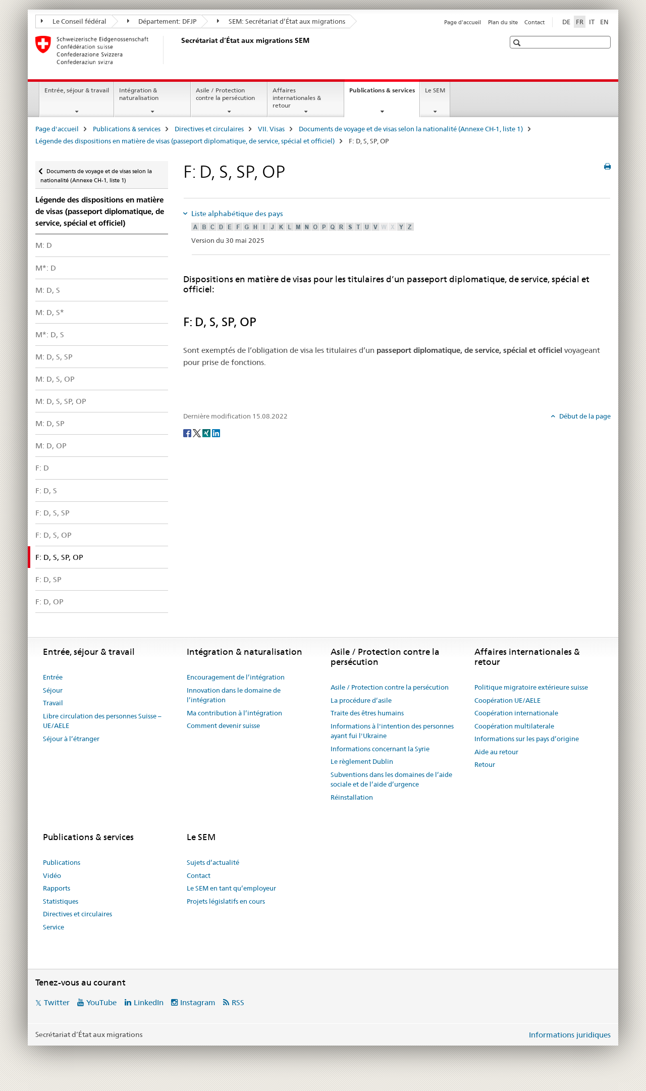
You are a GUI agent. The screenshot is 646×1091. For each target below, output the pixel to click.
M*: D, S (49, 334)
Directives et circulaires (209, 129)
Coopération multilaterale (514, 726)
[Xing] (207, 433)
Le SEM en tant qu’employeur (231, 888)
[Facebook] (188, 433)
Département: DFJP (162, 21)
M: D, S (47, 290)
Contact (534, 22)
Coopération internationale (516, 713)
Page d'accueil (462, 22)
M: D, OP (51, 445)
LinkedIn (149, 1002)
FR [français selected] (579, 22)
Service (53, 927)
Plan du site (503, 22)
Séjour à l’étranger (71, 739)
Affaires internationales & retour (297, 97)
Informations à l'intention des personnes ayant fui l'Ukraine (392, 731)
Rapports (56, 888)
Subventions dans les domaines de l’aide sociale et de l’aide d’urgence (391, 779)
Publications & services (384, 93)
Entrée (53, 677)
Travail (53, 703)
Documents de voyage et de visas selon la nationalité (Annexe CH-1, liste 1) (411, 129)
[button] (518, 42)
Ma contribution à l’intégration (234, 713)
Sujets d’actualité (213, 862)
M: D (43, 245)
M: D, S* (49, 312)
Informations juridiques (570, 1035)
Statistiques (60, 901)
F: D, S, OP (53, 535)
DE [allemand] (566, 22)
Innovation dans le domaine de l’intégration (234, 695)
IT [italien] (592, 22)
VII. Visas (271, 129)
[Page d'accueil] (179, 50)
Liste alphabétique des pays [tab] (236, 214)
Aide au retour (496, 752)
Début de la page (584, 416)
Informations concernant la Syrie (380, 749)
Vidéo (52, 875)
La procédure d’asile (361, 700)
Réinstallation (352, 797)
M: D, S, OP (55, 379)
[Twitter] (197, 433)
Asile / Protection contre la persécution (225, 93)
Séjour (53, 690)
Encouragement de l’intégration (236, 677)
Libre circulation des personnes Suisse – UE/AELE (102, 721)
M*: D (45, 268)
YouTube (101, 1002)
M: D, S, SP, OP (60, 401)
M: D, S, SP (54, 356)
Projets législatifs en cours (226, 901)
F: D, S (46, 490)
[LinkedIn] (216, 433)
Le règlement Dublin (362, 761)
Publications (61, 862)
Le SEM (435, 90)
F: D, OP (49, 601)
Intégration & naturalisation (138, 93)
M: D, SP (50, 423)
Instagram (198, 1002)
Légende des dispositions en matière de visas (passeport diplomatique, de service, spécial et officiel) (185, 141)
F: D (42, 468)
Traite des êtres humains (367, 713)
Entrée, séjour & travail (76, 90)
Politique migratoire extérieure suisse (531, 687)
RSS (238, 1002)
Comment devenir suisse (223, 725)
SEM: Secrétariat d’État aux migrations (281, 21)
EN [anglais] (604, 22)
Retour (484, 764)
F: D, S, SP (52, 512)
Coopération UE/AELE (507, 700)
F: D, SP (48, 579)
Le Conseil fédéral (73, 21)
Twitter (57, 1002)
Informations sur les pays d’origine (526, 739)
